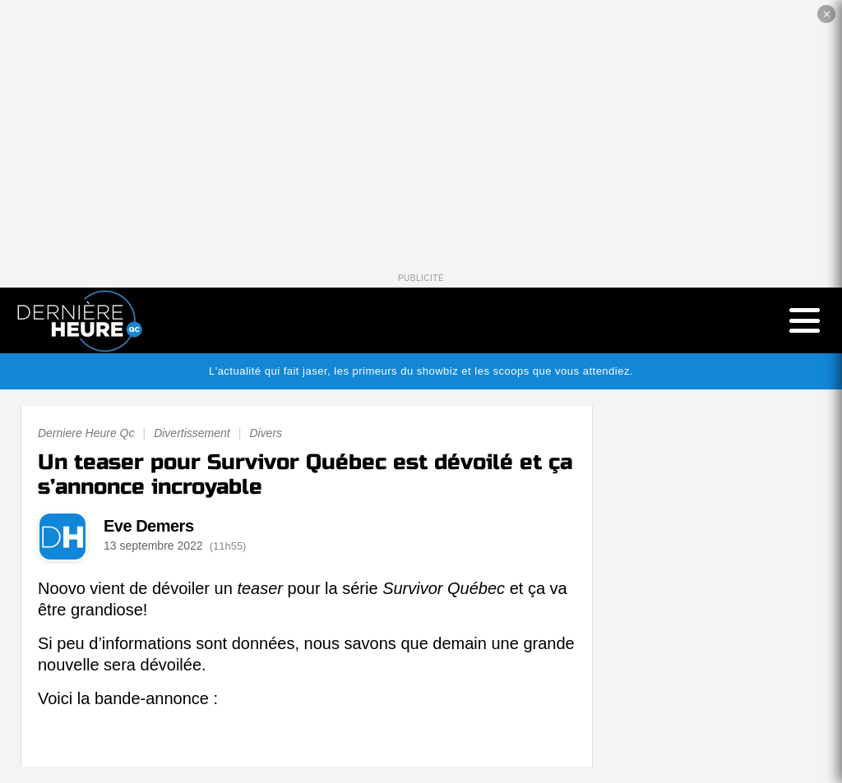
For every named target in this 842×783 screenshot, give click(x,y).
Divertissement (192, 433)
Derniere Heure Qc (86, 433)
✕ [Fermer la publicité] (826, 14)
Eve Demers (149, 526)
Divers (265, 433)
